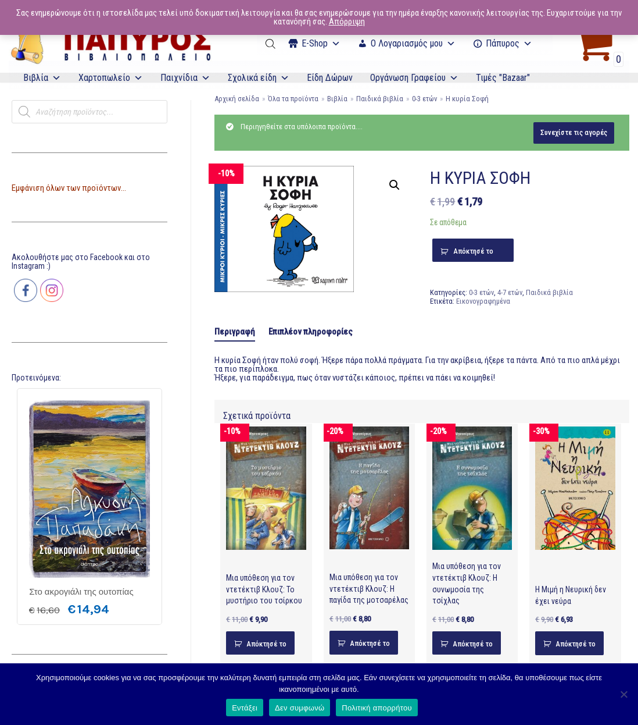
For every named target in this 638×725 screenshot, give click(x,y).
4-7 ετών (509, 292)
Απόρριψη (347, 21)
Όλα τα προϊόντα (293, 98)
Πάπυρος (509, 43)
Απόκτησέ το (473, 251)
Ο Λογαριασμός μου (413, 43)
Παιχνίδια (185, 77)
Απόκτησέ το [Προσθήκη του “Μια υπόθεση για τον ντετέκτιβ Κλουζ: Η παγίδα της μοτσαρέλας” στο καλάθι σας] (370, 643)
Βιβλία (42, 77)
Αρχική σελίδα (236, 98)
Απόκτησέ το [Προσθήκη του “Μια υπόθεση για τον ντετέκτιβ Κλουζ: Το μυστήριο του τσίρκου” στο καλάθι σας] (266, 643)
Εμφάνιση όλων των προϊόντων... (69, 188)
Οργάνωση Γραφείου (414, 77)
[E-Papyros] (110, 43)
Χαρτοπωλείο (110, 77)
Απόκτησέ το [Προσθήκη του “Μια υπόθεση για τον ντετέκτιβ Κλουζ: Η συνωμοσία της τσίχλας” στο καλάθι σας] (473, 643)
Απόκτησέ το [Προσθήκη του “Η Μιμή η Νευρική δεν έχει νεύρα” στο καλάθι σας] (575, 643)
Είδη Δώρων (330, 77)
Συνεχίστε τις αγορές (573, 132)
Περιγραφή (234, 331)
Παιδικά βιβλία (379, 98)
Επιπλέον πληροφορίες (310, 331)
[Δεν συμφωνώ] (623, 694)
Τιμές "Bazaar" (503, 77)
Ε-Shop (321, 43)
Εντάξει (244, 707)
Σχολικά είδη (258, 77)
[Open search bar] (271, 43)
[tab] (234, 332)
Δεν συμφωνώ (299, 707)
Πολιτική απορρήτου (376, 707)
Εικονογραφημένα (483, 301)
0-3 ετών (424, 98)
